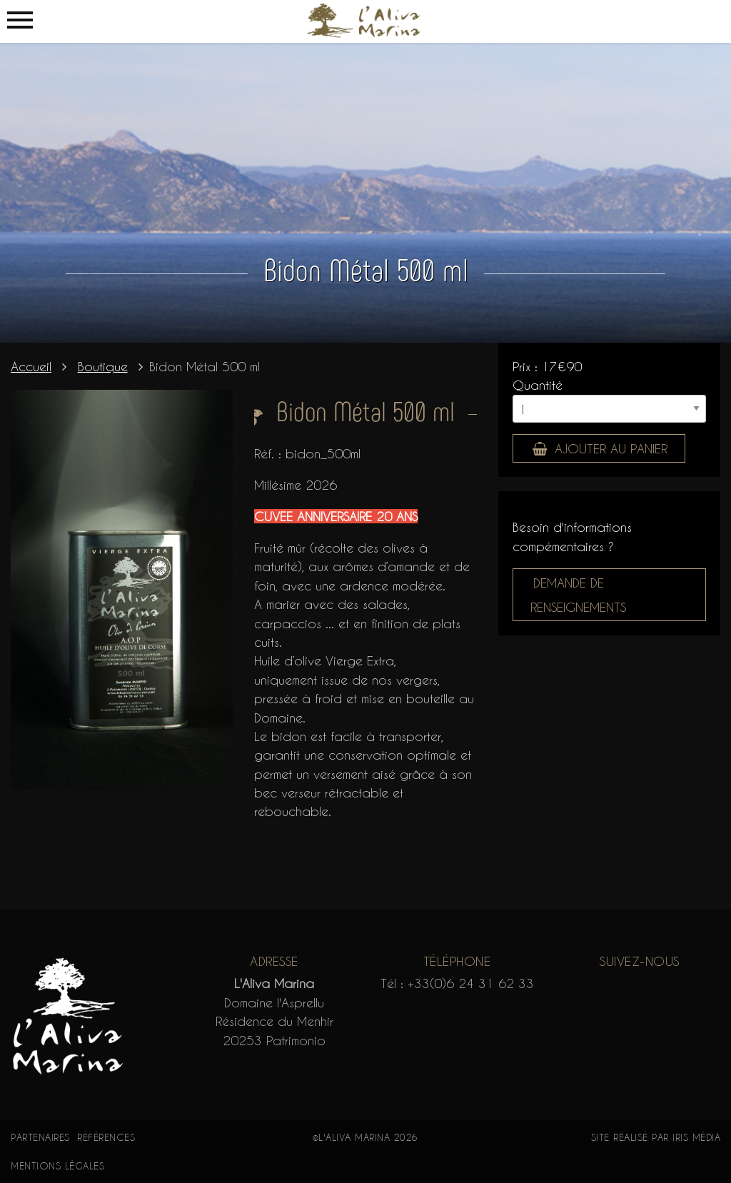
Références (106, 1137)
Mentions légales (57, 1165)
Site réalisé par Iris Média (656, 1137)
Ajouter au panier (599, 448)
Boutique (103, 366)
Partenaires (40, 1137)
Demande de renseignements (578, 594)
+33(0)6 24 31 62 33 (471, 983)
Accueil (31, 366)
